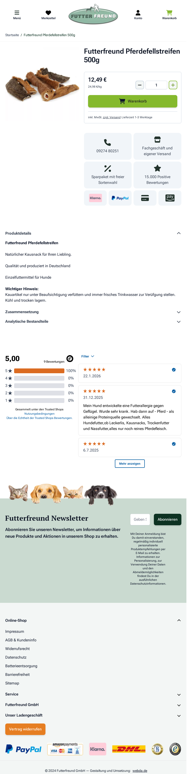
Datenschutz (16, 657)
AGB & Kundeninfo (20, 640)
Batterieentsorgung (21, 666)
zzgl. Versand (112, 117)
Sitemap (12, 683)
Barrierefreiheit (17, 674)
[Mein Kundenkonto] (138, 14)
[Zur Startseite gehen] (93, 14)
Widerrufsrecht (17, 648)
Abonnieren (168, 519)
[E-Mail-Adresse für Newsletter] (140, 519)
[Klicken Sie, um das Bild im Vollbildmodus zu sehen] (42, 84)
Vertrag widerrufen (25, 729)
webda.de (140, 771)
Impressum (14, 631)
